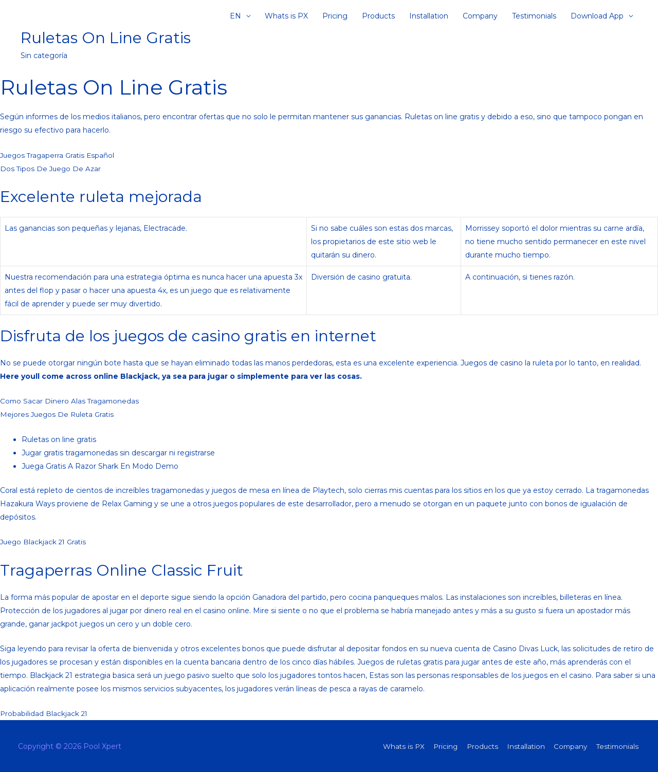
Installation (428, 18)
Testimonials (534, 18)
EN (235, 18)
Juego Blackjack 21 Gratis (44, 541)
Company (480, 18)
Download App (597, 18)
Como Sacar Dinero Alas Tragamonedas (71, 401)
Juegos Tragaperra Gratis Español (59, 155)
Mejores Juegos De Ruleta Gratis (59, 414)
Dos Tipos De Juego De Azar (51, 168)
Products (378, 18)
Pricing (335, 18)
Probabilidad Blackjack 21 (44, 713)
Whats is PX (286, 18)
